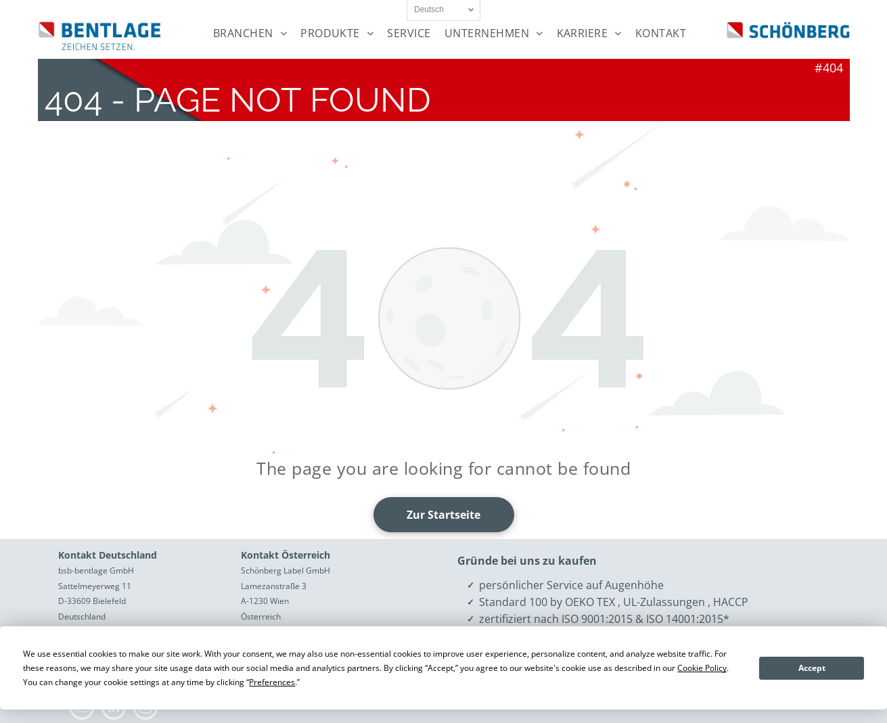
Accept (811, 668)
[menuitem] (250, 33)
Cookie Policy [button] (702, 668)
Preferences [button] (272, 682)
